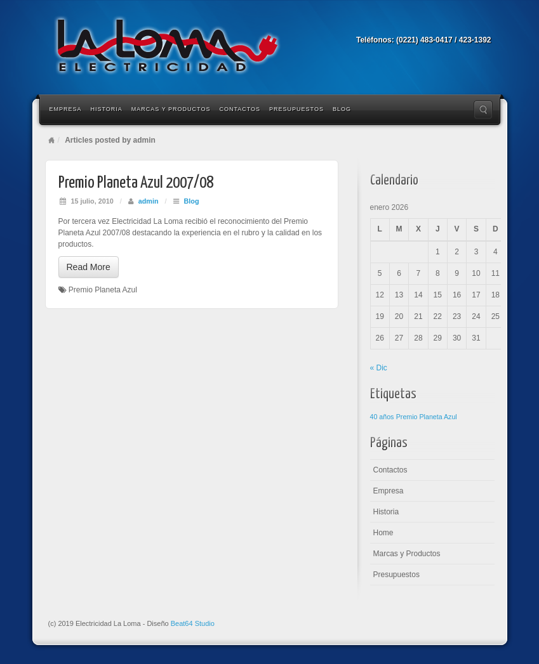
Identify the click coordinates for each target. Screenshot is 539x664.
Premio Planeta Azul (103, 289)
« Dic (378, 367)
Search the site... (483, 109)
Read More (88, 267)
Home (51, 140)
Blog (342, 109)
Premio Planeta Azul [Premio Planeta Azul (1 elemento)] (426, 416)
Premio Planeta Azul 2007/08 (135, 183)
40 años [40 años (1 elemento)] (382, 416)
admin (148, 201)
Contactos (239, 109)
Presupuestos (296, 109)
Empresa (66, 109)
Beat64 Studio (193, 623)
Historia (107, 109)
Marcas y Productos (171, 109)
